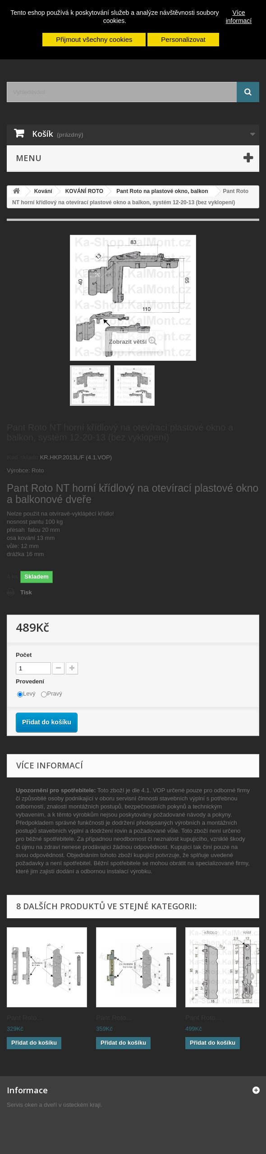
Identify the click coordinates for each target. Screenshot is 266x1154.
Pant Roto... (24, 1017)
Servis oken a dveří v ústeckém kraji (54, 1104)
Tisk (26, 592)
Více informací (239, 16)
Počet (24, 654)
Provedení (31, 681)
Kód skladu (22, 457)
